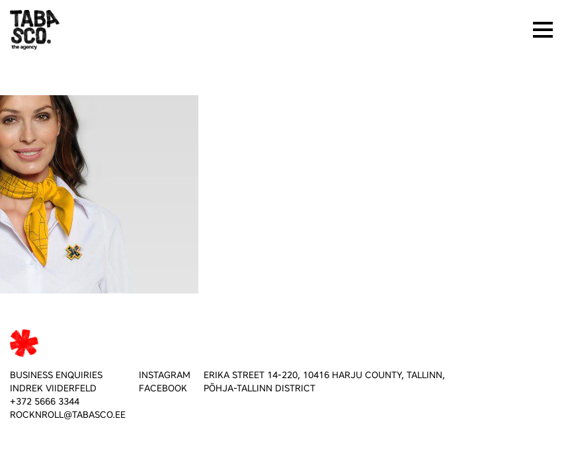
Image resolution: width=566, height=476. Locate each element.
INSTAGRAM (164, 375)
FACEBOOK (163, 388)
